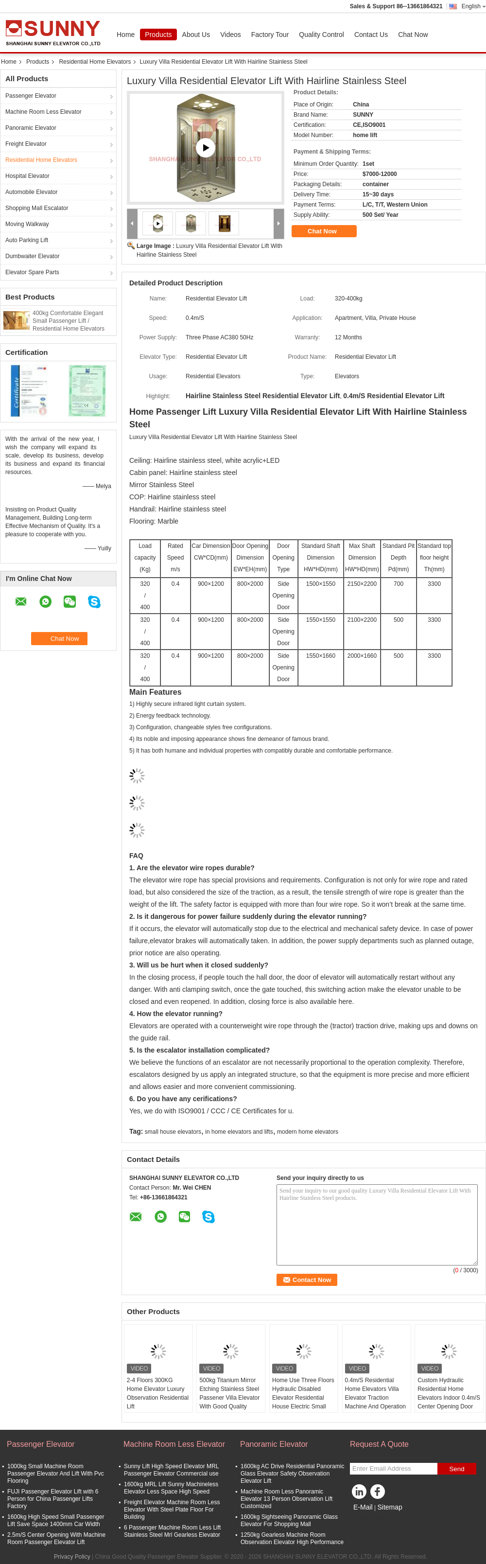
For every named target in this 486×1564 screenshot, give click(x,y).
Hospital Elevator (27, 176)
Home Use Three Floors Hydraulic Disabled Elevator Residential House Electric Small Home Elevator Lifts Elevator (303, 1402)
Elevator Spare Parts (32, 272)
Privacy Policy (72, 1556)
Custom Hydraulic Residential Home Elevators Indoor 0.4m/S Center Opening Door (448, 1393)
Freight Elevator (26, 144)
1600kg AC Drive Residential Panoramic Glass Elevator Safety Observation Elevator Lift (292, 1473)
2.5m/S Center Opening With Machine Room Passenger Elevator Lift (56, 1538)
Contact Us (371, 34)
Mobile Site (367, 1519)
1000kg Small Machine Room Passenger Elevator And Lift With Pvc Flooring (55, 1473)
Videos (230, 34)
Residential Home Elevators (95, 61)
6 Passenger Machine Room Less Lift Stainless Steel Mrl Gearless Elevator (172, 1531)
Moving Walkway (27, 224)
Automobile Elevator (31, 192)
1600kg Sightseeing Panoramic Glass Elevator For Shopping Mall (289, 1520)
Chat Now (413, 34)
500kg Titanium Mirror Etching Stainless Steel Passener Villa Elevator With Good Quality (229, 1393)
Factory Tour (270, 34)
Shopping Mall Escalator (36, 208)
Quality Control (321, 34)
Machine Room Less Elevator (43, 111)
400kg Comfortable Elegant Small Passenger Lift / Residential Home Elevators (68, 321)
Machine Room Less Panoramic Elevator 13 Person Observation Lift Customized (286, 1499)
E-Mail (363, 1507)
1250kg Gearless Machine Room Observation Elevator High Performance (292, 1538)
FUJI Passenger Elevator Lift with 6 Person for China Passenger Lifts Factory (52, 1499)
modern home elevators (307, 1131)
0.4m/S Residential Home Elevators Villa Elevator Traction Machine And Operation (375, 1393)
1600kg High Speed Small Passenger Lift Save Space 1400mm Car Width (55, 1520)
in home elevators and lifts (239, 1131)
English (474, 6)
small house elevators (173, 1131)
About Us (196, 34)
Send (456, 1469)
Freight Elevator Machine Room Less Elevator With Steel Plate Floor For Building (172, 1509)
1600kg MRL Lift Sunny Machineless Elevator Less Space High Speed (171, 1488)
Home (126, 34)
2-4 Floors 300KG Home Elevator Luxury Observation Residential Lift (158, 1393)
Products (158, 34)
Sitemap (389, 1507)
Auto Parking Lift (26, 240)
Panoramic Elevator (30, 127)
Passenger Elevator (30, 95)
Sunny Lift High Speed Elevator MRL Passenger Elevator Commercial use (171, 1470)
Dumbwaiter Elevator (32, 256)
